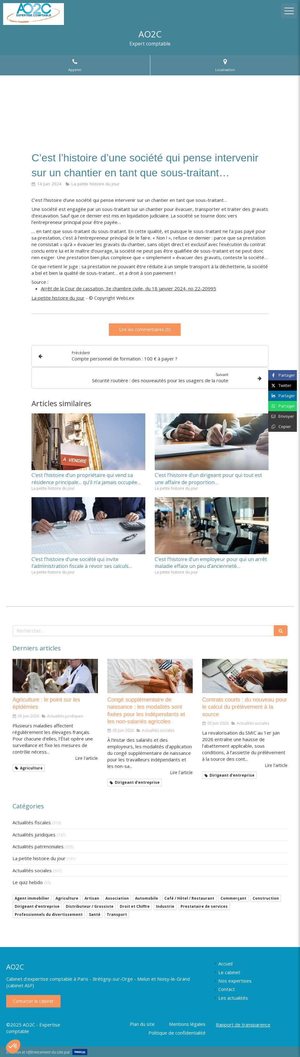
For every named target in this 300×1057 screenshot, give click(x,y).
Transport (117, 914)
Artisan (92, 898)
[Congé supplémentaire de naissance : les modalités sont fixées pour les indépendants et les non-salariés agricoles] (150, 676)
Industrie (165, 906)
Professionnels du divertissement (49, 914)
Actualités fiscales (31, 822)
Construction (266, 898)
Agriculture (67, 898)
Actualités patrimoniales (38, 846)
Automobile (146, 898)
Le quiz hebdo (27, 882)
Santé (94, 914)
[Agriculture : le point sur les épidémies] (55, 676)
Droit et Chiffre (135, 906)
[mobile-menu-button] (289, 11)
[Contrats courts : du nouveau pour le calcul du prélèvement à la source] (245, 676)
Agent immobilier (32, 898)
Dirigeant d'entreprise (37, 906)
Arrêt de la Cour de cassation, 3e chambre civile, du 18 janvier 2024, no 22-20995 (128, 288)
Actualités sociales (32, 870)
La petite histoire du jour (58, 298)
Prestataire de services (204, 906)
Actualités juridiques (34, 834)
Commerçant (233, 898)
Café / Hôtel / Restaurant (189, 898)
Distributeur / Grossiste (90, 906)
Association (117, 898)
